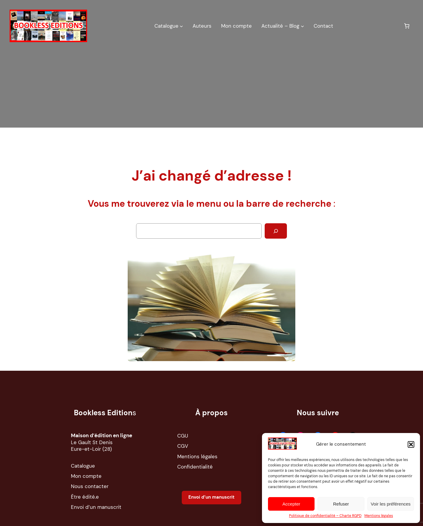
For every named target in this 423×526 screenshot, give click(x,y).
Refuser (341, 503)
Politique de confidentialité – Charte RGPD (325, 516)
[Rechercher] (276, 231)
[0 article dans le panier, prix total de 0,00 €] (406, 25)
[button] (411, 444)
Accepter (291, 503)
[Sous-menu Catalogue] (181, 25)
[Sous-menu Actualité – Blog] (302, 25)
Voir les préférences (391, 503)
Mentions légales (378, 516)
